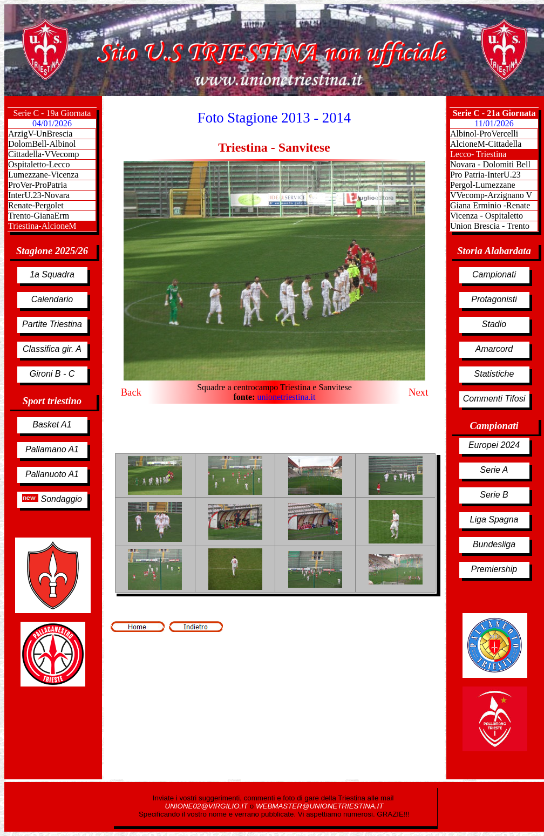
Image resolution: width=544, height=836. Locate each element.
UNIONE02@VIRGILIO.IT (207, 806)
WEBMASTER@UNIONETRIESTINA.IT (319, 806)
